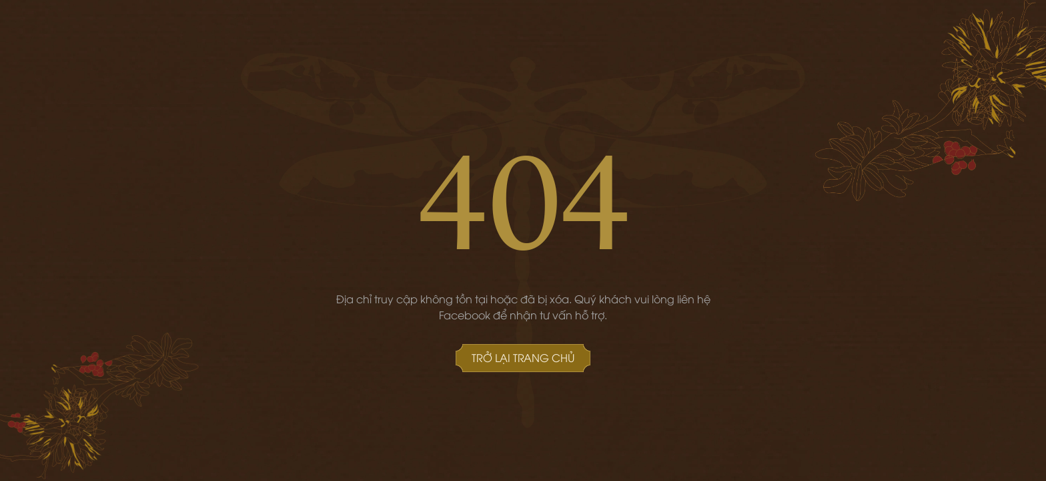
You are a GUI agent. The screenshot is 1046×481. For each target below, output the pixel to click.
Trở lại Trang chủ (523, 357)
